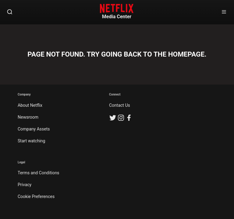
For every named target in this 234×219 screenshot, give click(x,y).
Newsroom (28, 117)
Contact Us (119, 105)
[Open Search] (10, 12)
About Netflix (30, 105)
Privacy (24, 184)
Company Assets (34, 129)
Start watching (31, 140)
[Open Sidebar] (224, 12)
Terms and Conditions (38, 172)
